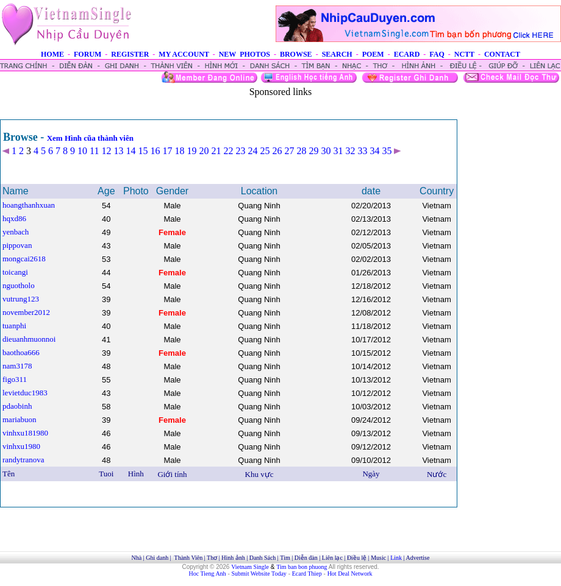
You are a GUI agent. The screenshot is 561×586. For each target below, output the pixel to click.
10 (82, 151)
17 (167, 151)
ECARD (407, 54)
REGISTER (130, 54)
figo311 (14, 379)
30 (326, 151)
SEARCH (337, 54)
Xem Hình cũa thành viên (90, 138)
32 (350, 151)
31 (338, 151)
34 (374, 151)
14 (130, 151)
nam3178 (17, 365)
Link (396, 557)
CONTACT (502, 54)
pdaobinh (17, 406)
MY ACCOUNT (184, 54)
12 (106, 151)
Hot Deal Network (350, 573)
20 (204, 151)
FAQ (436, 54)
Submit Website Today (259, 573)
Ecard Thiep (307, 573)
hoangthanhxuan (28, 205)
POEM (373, 54)
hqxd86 (14, 218)
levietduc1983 (25, 392)
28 (301, 151)
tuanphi (14, 325)
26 (277, 151)
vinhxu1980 (21, 446)
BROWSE (296, 54)
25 (265, 151)
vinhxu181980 (25, 432)
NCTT (464, 54)
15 (143, 151)
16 (155, 151)
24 (252, 151)
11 (94, 151)
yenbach (15, 231)
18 (179, 151)
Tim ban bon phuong (301, 566)
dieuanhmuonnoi (28, 339)
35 (386, 151)
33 (362, 151)
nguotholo (18, 285)
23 (240, 151)
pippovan (17, 245)
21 (216, 151)
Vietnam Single (250, 566)
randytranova (23, 459)
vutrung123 (20, 298)
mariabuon (19, 419)
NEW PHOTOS (244, 54)
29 (313, 151)
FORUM (87, 54)
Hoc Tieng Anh (207, 573)
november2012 (26, 312)
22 (228, 151)
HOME (52, 54)
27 (289, 151)
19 (191, 151)
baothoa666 (21, 352)
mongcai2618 (24, 258)
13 (118, 151)
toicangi (15, 272)
